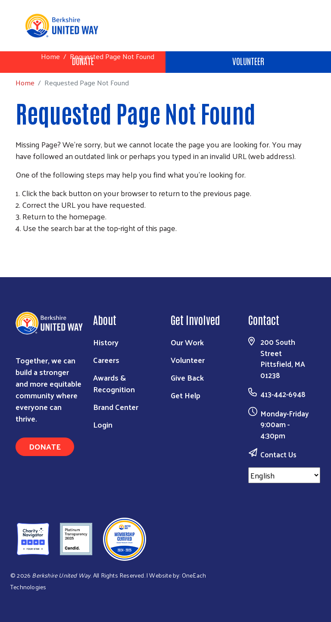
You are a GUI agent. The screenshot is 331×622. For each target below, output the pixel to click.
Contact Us (278, 454)
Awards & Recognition (114, 383)
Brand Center (115, 406)
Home (50, 56)
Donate (45, 446)
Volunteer (248, 60)
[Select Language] (284, 475)
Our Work (187, 342)
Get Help (185, 395)
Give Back (187, 377)
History (106, 342)
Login (102, 424)
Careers (106, 359)
